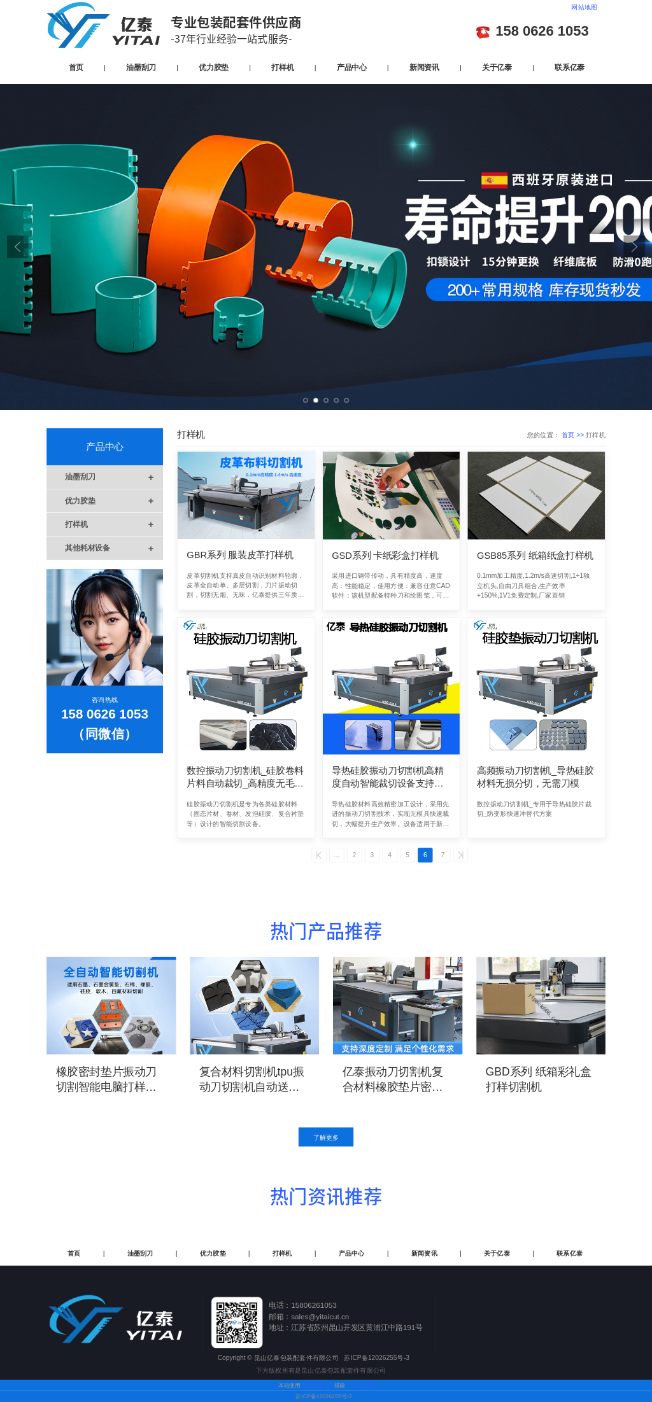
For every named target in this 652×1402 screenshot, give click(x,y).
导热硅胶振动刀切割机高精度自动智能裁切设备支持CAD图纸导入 (388, 778)
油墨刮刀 (141, 67)
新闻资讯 (424, 67)
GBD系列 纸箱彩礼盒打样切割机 (539, 1079)
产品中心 (352, 67)
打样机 (282, 67)
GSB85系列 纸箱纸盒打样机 (535, 555)
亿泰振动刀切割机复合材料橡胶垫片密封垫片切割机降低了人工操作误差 (393, 1080)
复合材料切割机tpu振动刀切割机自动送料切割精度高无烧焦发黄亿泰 (251, 1080)
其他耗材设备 (114, 548)
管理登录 (362, 1385)
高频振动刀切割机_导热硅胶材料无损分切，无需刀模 (535, 777)
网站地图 (584, 7)
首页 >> (574, 434)
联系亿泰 (570, 67)
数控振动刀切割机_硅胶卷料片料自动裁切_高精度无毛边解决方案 (245, 778)
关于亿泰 (497, 67)
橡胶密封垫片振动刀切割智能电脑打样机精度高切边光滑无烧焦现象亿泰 (106, 1080)
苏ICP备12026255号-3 (323, 1396)
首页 (76, 67)
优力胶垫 (214, 67)
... (337, 855)
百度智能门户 (317, 1385)
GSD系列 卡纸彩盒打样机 (385, 555)
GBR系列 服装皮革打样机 (240, 555)
